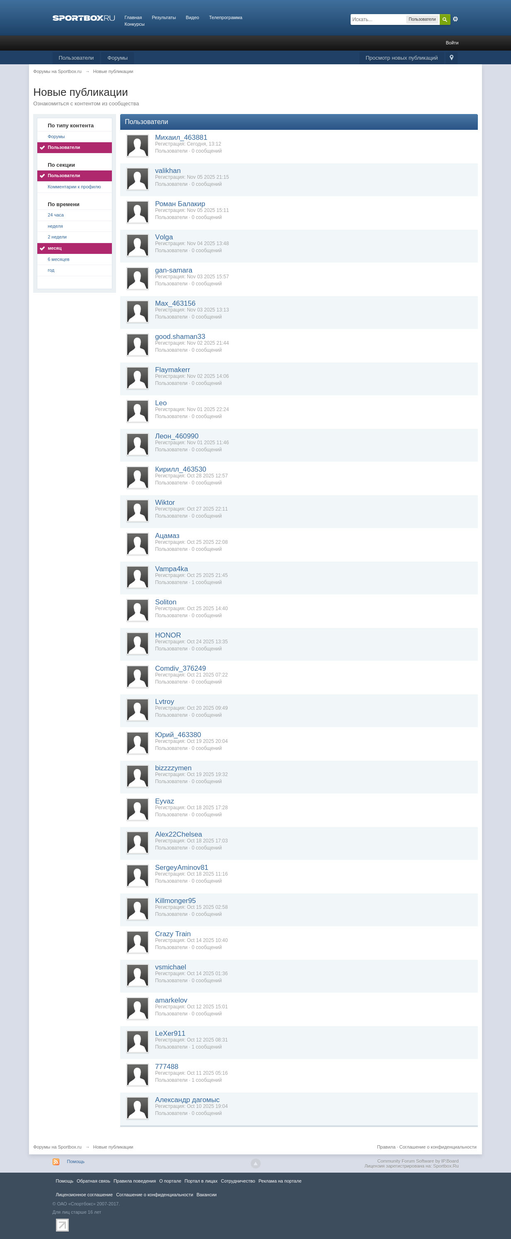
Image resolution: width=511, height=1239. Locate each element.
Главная (133, 17)
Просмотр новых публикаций (402, 58)
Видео (192, 17)
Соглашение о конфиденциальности (437, 1146)
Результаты (164, 17)
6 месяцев (58, 259)
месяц (54, 248)
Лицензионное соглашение (84, 1194)
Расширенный (455, 19)
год (51, 270)
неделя (55, 226)
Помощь (76, 1161)
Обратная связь (93, 1180)
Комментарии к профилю (74, 186)
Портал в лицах (201, 1180)
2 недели (57, 236)
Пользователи (76, 58)
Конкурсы (135, 24)
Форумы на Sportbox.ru (57, 1146)
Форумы (117, 58)
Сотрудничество (238, 1180)
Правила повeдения (135, 1180)
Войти (452, 42)
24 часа (56, 214)
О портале (170, 1180)
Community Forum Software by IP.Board (417, 1161)
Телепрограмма (225, 17)
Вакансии (206, 1194)
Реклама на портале (280, 1180)
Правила (386, 1146)
